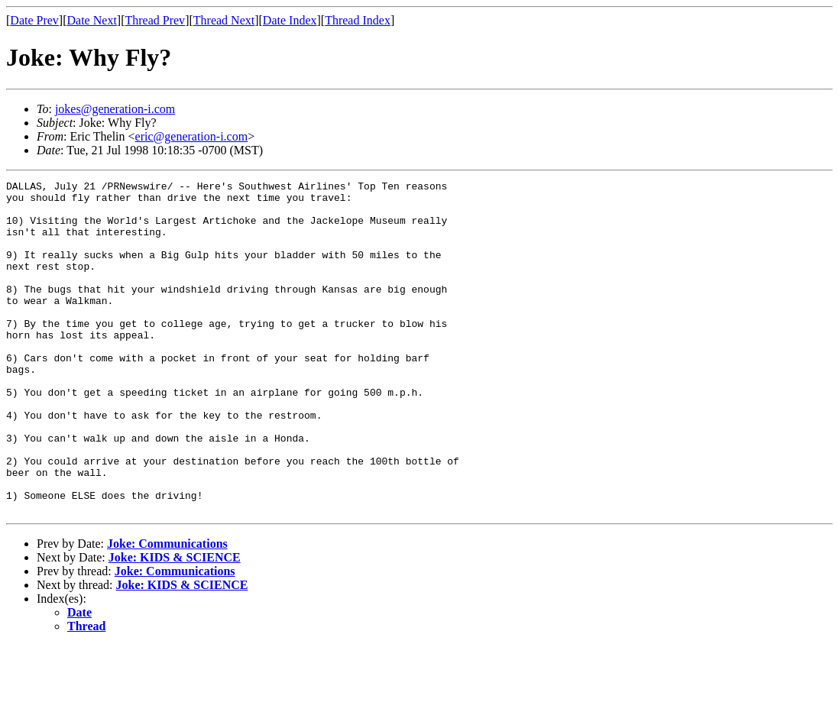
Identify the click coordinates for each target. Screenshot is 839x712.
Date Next (92, 20)
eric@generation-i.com (191, 136)
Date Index (290, 20)
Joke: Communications (167, 610)
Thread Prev (155, 20)
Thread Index (357, 20)
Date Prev (34, 20)
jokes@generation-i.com (115, 108)
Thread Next (223, 20)
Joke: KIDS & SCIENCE (175, 623)
